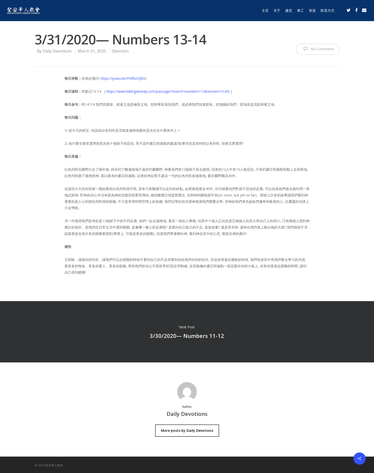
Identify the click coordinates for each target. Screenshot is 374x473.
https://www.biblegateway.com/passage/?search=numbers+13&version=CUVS (168, 91)
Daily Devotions (57, 51)
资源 (312, 10)
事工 (300, 10)
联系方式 (327, 10)
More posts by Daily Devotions (187, 430)
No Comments (317, 48)
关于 (277, 10)
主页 (265, 10)
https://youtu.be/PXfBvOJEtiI (123, 78)
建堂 (288, 10)
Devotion (120, 51)
